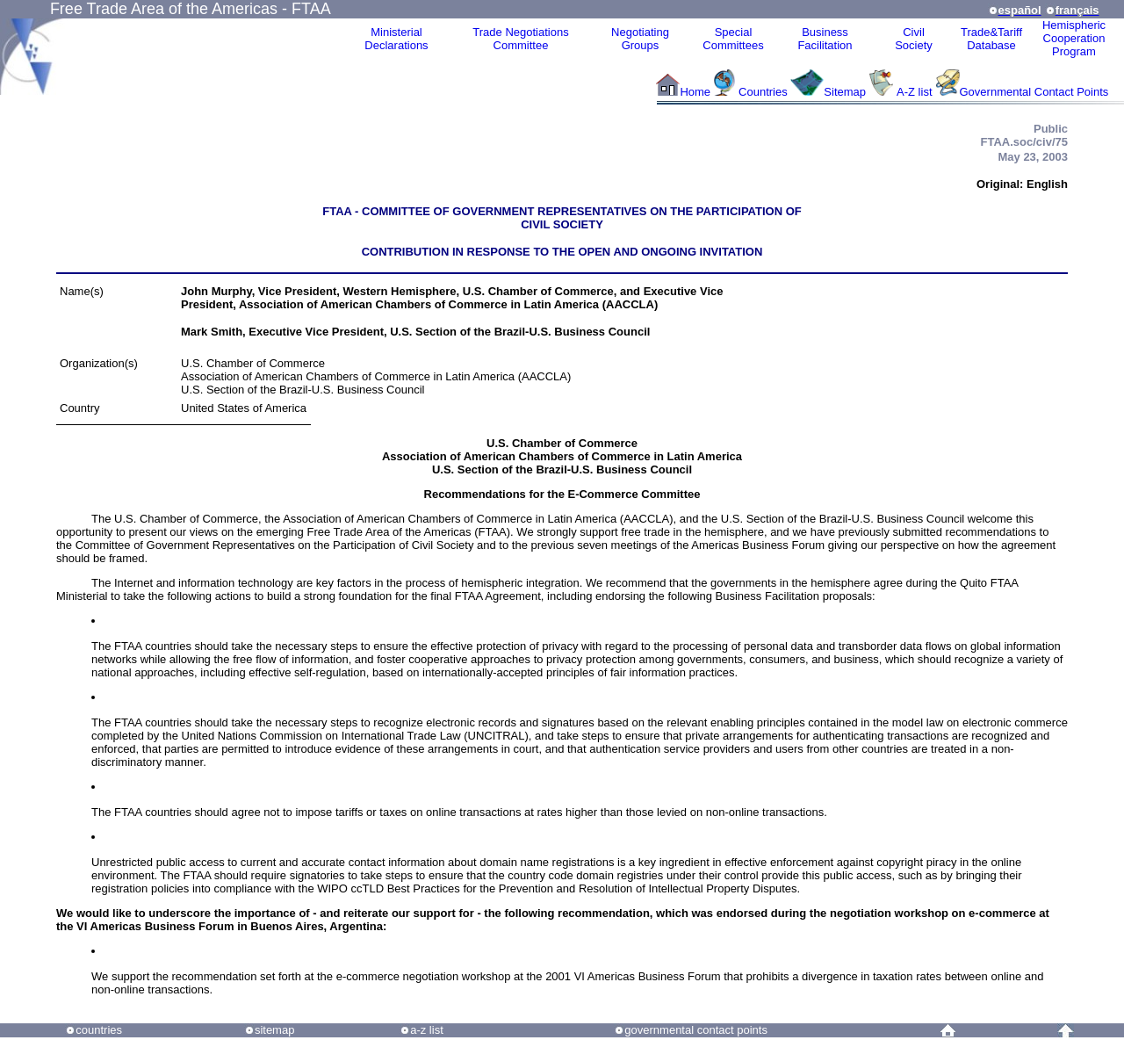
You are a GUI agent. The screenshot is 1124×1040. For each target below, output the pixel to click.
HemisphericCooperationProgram (1074, 38)
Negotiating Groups (640, 38)
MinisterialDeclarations (396, 38)
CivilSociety (914, 38)
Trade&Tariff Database (991, 38)
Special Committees (732, 38)
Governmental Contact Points (1034, 91)
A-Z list (914, 91)
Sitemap (845, 91)
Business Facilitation (824, 38)
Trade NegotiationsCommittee (520, 38)
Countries (764, 91)
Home (695, 91)
